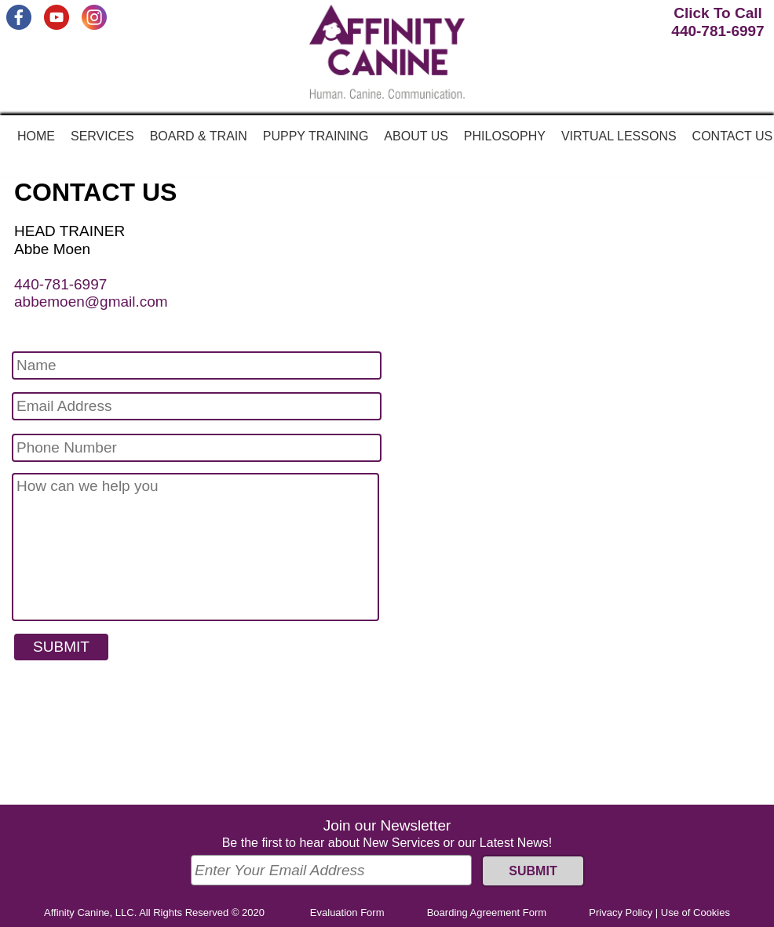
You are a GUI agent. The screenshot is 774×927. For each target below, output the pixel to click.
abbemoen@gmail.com (91, 301)
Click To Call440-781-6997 (717, 22)
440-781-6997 (60, 284)
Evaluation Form (347, 912)
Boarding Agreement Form (486, 912)
